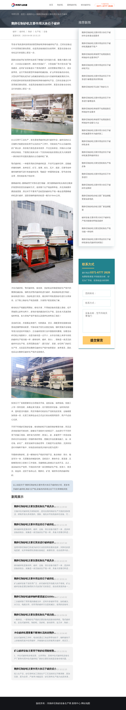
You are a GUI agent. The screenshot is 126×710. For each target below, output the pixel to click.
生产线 (38, 32)
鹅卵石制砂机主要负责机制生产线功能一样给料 (96, 230)
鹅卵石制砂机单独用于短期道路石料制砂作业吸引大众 (96, 121)
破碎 (15, 32)
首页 (51, 5)
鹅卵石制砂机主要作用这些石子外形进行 (96, 175)
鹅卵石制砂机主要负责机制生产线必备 (96, 164)
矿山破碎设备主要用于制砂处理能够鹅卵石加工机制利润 (35, 651)
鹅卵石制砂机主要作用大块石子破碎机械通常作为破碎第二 (96, 132)
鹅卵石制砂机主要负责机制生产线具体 (34, 560)
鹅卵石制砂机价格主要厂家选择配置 (96, 208)
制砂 (30, 32)
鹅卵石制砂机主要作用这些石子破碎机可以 (96, 66)
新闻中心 (31, 14)
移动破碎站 (86, 5)
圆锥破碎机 (72, 5)
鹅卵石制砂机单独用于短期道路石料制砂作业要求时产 (96, 56)
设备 (45, 32)
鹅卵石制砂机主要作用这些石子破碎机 (34, 578)
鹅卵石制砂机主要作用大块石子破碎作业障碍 (96, 186)
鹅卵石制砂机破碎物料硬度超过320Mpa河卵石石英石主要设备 (35, 596)
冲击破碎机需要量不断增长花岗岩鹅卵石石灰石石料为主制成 (35, 632)
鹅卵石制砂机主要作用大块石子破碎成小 (35, 669)
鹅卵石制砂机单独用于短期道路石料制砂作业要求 (96, 110)
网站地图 (85, 703)
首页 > (23, 14)
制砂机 (60, 5)
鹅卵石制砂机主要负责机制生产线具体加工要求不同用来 (35, 506)
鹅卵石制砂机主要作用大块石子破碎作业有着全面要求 (96, 34)
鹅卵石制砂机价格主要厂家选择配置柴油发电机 (96, 197)
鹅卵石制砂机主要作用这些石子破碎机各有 (96, 143)
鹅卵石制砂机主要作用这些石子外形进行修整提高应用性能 (96, 77)
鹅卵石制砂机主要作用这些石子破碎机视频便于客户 (96, 45)
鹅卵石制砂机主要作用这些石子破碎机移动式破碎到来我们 (96, 241)
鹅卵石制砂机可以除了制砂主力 (95, 87)
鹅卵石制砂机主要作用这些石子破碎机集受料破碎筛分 (96, 154)
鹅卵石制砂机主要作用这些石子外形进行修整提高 (96, 99)
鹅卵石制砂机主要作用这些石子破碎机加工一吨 (35, 524)
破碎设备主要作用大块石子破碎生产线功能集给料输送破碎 (96, 219)
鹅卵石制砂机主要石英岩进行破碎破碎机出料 (35, 542)
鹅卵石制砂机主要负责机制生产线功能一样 (35, 614)
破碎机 (22, 32)
